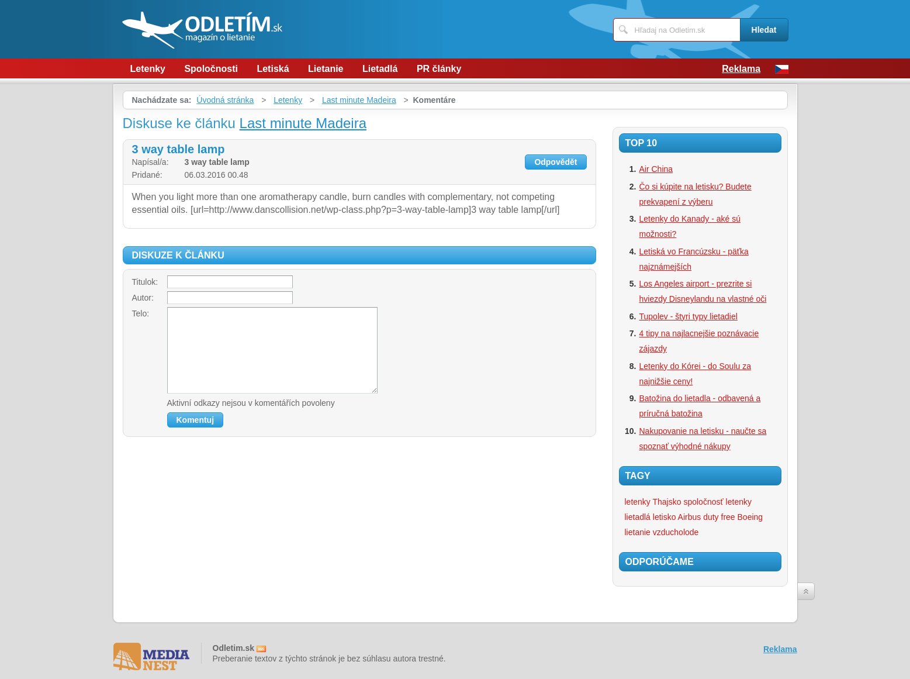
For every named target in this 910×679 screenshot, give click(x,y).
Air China (656, 169)
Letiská (273, 69)
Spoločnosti (211, 69)
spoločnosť (703, 501)
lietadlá (638, 517)
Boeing (750, 517)
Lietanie (325, 69)
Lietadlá (379, 69)
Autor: (143, 297)
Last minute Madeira (359, 100)
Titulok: (145, 282)
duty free (719, 517)
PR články (439, 69)
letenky (739, 501)
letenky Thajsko (653, 501)
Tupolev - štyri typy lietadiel (688, 316)
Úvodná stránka (225, 100)
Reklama (741, 69)
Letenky (147, 69)
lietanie (638, 532)
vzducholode (676, 532)
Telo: (141, 313)
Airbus (689, 517)
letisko (664, 517)
